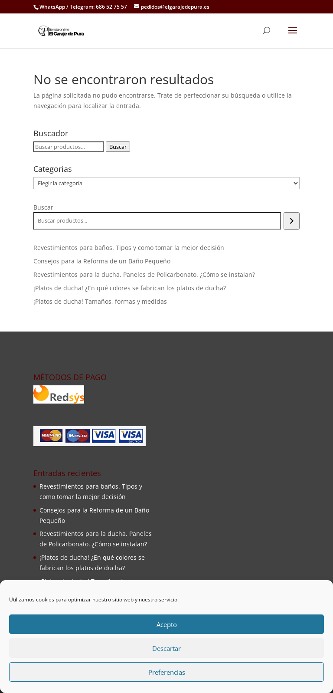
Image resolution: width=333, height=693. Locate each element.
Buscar (118, 147)
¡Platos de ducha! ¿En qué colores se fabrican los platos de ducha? (129, 288)
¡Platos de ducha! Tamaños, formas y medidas (100, 301)
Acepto (167, 624)
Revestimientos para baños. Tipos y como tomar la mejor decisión (128, 247)
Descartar (166, 648)
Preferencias (166, 672)
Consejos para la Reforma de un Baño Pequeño (101, 261)
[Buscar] (292, 221)
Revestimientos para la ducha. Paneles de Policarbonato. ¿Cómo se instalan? (144, 274)
